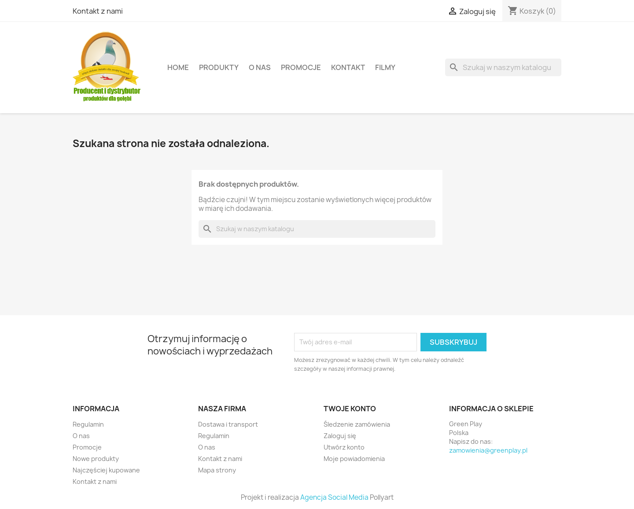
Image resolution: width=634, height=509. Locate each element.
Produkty (219, 67)
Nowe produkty (96, 458)
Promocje (301, 67)
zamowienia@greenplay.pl (488, 450)
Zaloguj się (340, 436)
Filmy (385, 67)
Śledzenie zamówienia (357, 424)
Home (178, 67)
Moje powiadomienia (354, 458)
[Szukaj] (503, 67)
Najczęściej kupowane (106, 470)
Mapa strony (217, 470)
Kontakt (348, 67)
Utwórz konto (344, 447)
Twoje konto (350, 408)
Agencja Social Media (334, 497)
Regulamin (88, 424)
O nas (260, 67)
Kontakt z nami (98, 11)
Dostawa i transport (228, 424)
